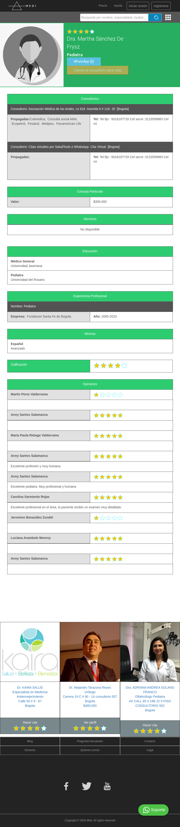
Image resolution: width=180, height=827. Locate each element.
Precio (103, 5)
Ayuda (118, 5)
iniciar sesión (138, 6)
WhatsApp (84, 61)
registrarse (160, 6)
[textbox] (114, 17)
